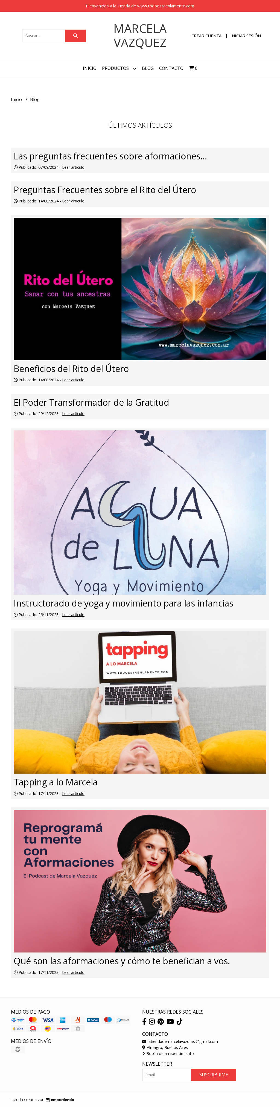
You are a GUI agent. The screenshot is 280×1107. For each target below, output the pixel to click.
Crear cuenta (206, 35)
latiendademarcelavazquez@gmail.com (180, 1041)
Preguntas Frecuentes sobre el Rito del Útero (105, 190)
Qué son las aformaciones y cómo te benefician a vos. (122, 961)
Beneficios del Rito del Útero (71, 368)
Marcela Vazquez (140, 35)
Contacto (171, 68)
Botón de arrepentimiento (168, 1053)
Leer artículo (73, 167)
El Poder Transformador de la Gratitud (91, 402)
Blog (148, 68)
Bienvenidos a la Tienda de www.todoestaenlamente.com (140, 5)
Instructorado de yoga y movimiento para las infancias (123, 603)
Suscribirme (213, 1075)
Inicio (90, 68)
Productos (119, 68)
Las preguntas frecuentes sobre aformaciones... (110, 156)
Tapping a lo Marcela (56, 782)
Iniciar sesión (246, 35)
